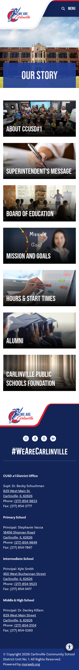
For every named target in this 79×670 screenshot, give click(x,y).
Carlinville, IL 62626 (17, 496)
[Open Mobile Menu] (72, 8)
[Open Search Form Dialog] (63, 8)
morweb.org (31, 664)
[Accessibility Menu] (69, 647)
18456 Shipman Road (19, 532)
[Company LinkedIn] (53, 438)
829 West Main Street (19, 615)
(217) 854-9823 (25, 501)
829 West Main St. (17, 491)
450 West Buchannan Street (24, 574)
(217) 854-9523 (25, 584)
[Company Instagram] (26, 438)
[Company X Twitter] (44, 438)
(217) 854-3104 (25, 625)
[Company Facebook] (35, 438)
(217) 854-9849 (25, 542)
